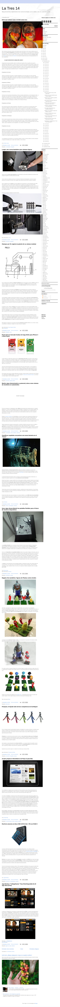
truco (43, 269)
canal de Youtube (8, 416)
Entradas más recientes (8, 949)
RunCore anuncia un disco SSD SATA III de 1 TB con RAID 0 (19, 824)
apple (11, 380)
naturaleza (44, 243)
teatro (44, 264)
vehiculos (18, 432)
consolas (44, 179)
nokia (12, 432)
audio (44, 165)
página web (19, 694)
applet (44, 161)
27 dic (46, 68)
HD (43, 202)
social (44, 257)
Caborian (14, 55)
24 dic (46, 73)
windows (44, 280)
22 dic (46, 76)
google (44, 200)
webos (44, 279)
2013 (44, 54)
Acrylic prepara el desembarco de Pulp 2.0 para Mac (17, 758)
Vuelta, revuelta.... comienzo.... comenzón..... (16, 987)
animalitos (44, 158)
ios (6, 821)
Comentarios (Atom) (10, 951)
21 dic (46, 78)
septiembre (46, 146)
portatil (44, 248)
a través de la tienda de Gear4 (28, 374)
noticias (11, 575)
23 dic (46, 75)
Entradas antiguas (34, 949)
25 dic (46, 72)
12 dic (46, 123)
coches (44, 176)
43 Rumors (6, 328)
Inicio (21, 949)
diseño (44, 189)
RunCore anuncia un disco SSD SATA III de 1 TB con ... (50, 119)
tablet (44, 261)
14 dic (46, 89)
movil (43, 239)
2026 (44, 45)
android (44, 157)
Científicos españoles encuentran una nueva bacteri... (51, 106)
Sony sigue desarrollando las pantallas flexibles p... (50, 109)
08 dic (46, 130)
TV (43, 271)
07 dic (46, 131)
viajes (44, 275)
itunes (44, 216)
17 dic (46, 84)
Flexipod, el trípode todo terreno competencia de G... (50, 114)
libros (43, 223)
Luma (10, 237)
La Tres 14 (11, 8)
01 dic (46, 141)
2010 (44, 59)
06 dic (46, 133)
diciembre (46, 61)
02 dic (46, 139)
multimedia (8, 575)
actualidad (44, 155)
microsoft (44, 236)
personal (44, 247)
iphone (13, 380)
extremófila (21, 472)
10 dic (46, 127)
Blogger (36, 1003)
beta (43, 166)
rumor (11, 332)
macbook (44, 226)
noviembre (46, 143)
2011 (44, 58)
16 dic (46, 86)
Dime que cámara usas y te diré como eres (14, 20)
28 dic (46, 67)
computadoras (12, 881)
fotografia (12, 146)
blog (5, 55)
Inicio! (44, 30)
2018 (44, 48)
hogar (44, 204)
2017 (44, 50)
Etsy (9, 699)
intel (43, 208)
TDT (43, 262)
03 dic (46, 138)
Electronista (6, 570)
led (43, 222)
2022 (44, 46)
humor (44, 205)
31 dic (46, 62)
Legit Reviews (6, 877)
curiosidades (8, 146)
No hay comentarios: (15, 145)
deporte (44, 187)
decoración (45, 186)
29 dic (46, 65)
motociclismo (45, 237)
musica (44, 241)
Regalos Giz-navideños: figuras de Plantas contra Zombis (19, 578)
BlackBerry (44, 168)
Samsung (44, 254)
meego (44, 233)
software (14, 432)
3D (43, 151)
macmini (44, 229)
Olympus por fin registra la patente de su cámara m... (51, 98)
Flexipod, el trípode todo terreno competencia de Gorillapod (19, 706)
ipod (43, 215)
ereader (44, 191)
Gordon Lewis (6, 143)
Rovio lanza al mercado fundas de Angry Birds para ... (51, 101)
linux (43, 225)
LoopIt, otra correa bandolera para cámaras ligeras (17, 149)
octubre (45, 145)
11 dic (46, 125)
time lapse (44, 268)
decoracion (8, 704)
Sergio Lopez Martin (47, 37)
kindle (44, 221)
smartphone (45, 255)
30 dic (46, 64)
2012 (44, 56)
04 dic (46, 136)
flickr (43, 193)
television (44, 266)
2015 (44, 53)
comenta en (31, 851)
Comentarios (45, 297)
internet (44, 209)
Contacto (44, 33)
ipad (8, 821)
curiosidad (44, 180)
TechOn (9, 571)
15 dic (46, 88)
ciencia (7, 505)
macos (13, 821)
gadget (44, 197)
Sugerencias (45, 31)
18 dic (46, 83)
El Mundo (5, 501)
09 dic (46, 128)
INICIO (43, 317)
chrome (44, 172)
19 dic (46, 81)
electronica (44, 190)
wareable (44, 278)
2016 (44, 51)
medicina (15, 505)
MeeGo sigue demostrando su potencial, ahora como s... (50, 103)
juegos (44, 219)
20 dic (46, 80)
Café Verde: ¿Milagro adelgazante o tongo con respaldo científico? (17, 955)
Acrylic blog (6, 817)
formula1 (44, 194)
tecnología (44, 265)
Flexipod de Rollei (11, 752)
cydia (43, 183)
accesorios (8, 241)
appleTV (44, 162)
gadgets (44, 198)
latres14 (45, 40)
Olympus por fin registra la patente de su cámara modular (19, 244)
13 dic (46, 91)
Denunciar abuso (45, 283)
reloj (43, 250)
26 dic (46, 70)
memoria (44, 234)
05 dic (46, 135)
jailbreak (44, 218)
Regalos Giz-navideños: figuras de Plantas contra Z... (51, 111)
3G (43, 152)
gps (43, 201)
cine (43, 175)
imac (43, 207)
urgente (44, 272)
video (43, 276)
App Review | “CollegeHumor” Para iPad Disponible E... (51, 121)
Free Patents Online (12, 327)
